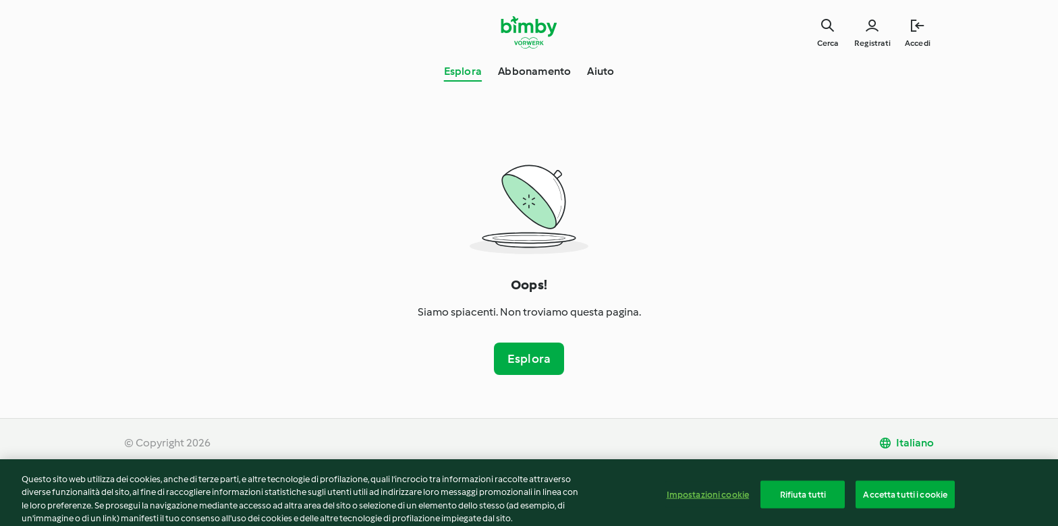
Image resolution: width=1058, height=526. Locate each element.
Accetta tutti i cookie (905, 500)
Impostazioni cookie (708, 500)
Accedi (917, 43)
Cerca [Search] (827, 43)
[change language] (906, 443)
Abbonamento (534, 71)
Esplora (463, 71)
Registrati (872, 43)
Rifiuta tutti (803, 500)
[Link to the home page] (529, 32)
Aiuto (600, 71)
